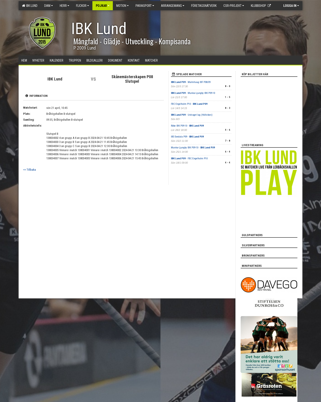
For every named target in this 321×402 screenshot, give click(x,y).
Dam (48, 5)
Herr (64, 5)
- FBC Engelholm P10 (189, 158)
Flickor (82, 5)
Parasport (145, 5)
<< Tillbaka (29, 169)
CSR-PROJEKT (233, 5)
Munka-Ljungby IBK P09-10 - (193, 147)
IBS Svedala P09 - (187, 136)
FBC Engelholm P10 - (189, 103)
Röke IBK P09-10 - (187, 125)
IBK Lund (29, 5)
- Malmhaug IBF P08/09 (190, 82)
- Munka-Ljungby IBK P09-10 (193, 93)
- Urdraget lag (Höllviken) (191, 114)
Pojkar (102, 5)
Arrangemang (172, 5)
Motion (122, 5)
